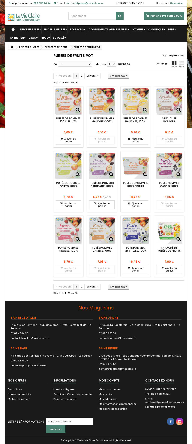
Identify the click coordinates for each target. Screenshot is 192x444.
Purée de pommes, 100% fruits (135, 184)
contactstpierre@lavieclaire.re (117, 369)
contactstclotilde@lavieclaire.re (30, 338)
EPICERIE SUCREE (54, 29)
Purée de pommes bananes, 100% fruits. (135, 121)
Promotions (15, 389)
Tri (55, 64)
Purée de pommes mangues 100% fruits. (102, 121)
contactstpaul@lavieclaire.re (28, 365)
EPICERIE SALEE (29, 29)
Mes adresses (107, 399)
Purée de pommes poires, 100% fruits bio (68, 186)
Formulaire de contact (160, 407)
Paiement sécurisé (64, 399)
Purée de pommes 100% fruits (68, 120)
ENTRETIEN (17, 38)
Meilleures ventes (18, 399)
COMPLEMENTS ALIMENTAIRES (108, 29)
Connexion (176, 3)
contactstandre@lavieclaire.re (117, 338)
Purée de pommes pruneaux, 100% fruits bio (102, 186)
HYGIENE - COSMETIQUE (148, 29)
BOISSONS (77, 29)
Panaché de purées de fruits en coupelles (169, 251)
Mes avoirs (105, 394)
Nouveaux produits (19, 394)
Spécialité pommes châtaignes (169, 121)
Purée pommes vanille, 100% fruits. (102, 251)
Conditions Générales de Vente (72, 394)
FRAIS (44, 38)
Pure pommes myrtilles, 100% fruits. (135, 251)
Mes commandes (109, 389)
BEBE (171, 29)
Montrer (101, 64)
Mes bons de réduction (113, 409)
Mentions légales (63, 389)
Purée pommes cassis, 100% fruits (169, 186)
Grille (174, 64)
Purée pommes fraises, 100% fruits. (68, 251)
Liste (181, 64)
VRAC (32, 38)
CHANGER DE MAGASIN (130, 3)
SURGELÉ (58, 38)
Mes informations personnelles (117, 404)
